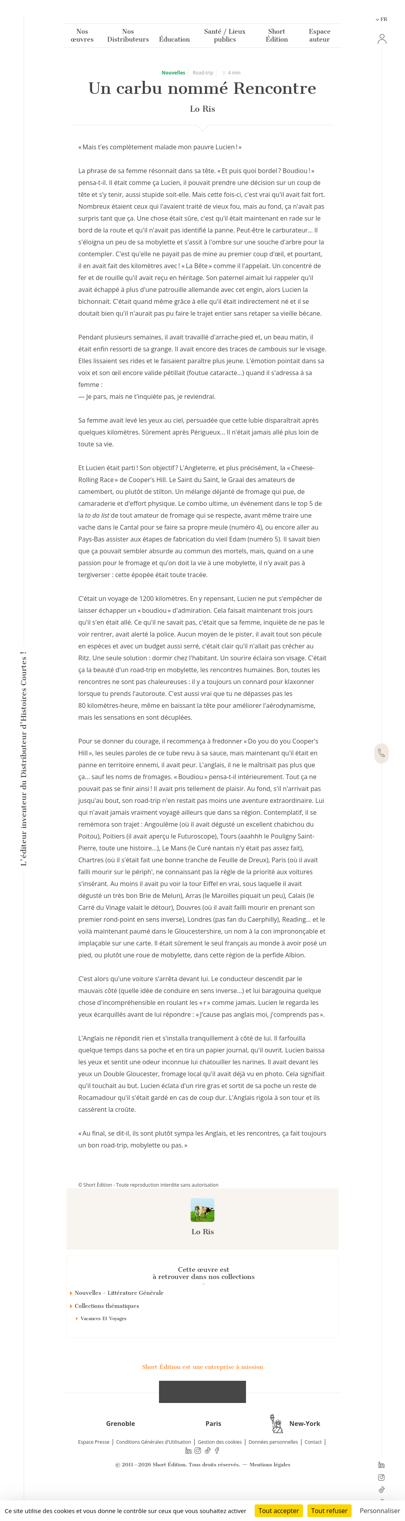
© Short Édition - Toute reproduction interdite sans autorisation (148, 1185)
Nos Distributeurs (128, 37)
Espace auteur (320, 37)
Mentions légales (270, 1493)
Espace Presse (94, 1470)
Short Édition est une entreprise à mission (202, 1395)
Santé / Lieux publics (225, 37)
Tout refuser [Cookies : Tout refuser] (329, 1510)
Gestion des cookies (220, 1470)
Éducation (174, 41)
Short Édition (277, 37)
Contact (313, 1470)
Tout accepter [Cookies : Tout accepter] (279, 1510)
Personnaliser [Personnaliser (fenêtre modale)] (380, 1510)
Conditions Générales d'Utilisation (153, 1470)
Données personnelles (273, 1470)
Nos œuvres (82, 37)
